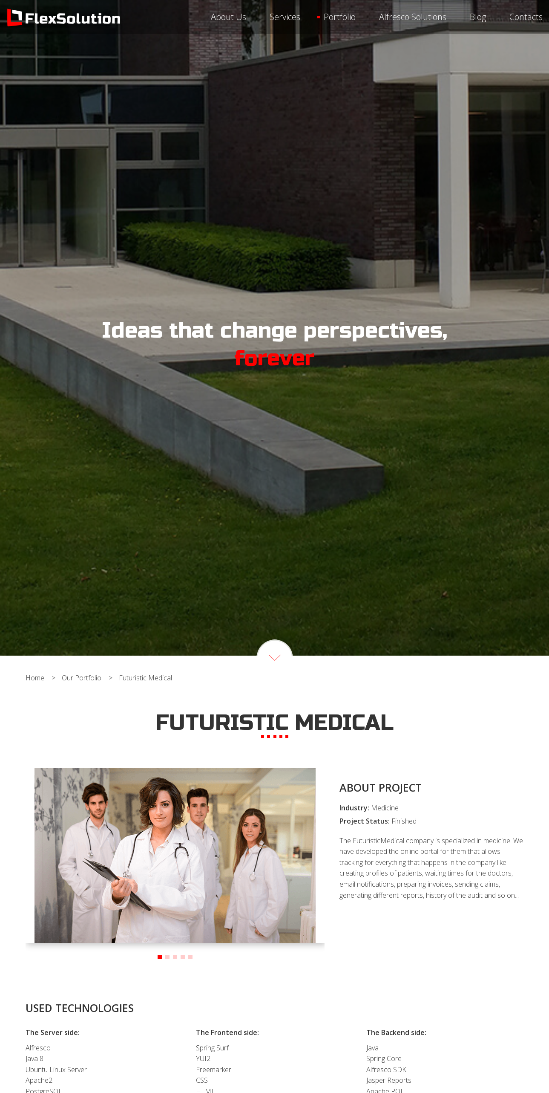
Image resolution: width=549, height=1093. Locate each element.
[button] (160, 957)
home (35, 677)
